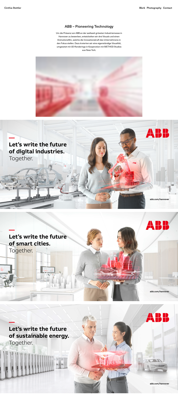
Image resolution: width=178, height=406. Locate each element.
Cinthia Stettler (12, 7)
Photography (154, 7)
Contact (167, 7)
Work (142, 7)
